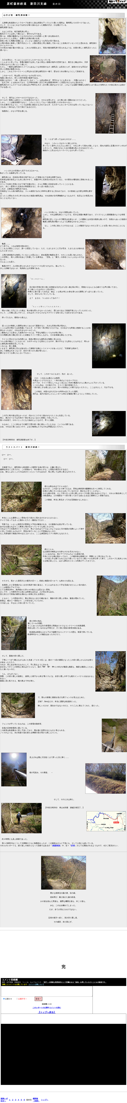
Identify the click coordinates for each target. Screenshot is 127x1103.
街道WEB (56, 845)
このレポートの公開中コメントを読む (47, 1008)
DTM (73, 845)
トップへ (44, 1100)
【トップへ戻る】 (47, 1012)
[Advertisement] (63, 949)
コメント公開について (36, 984)
